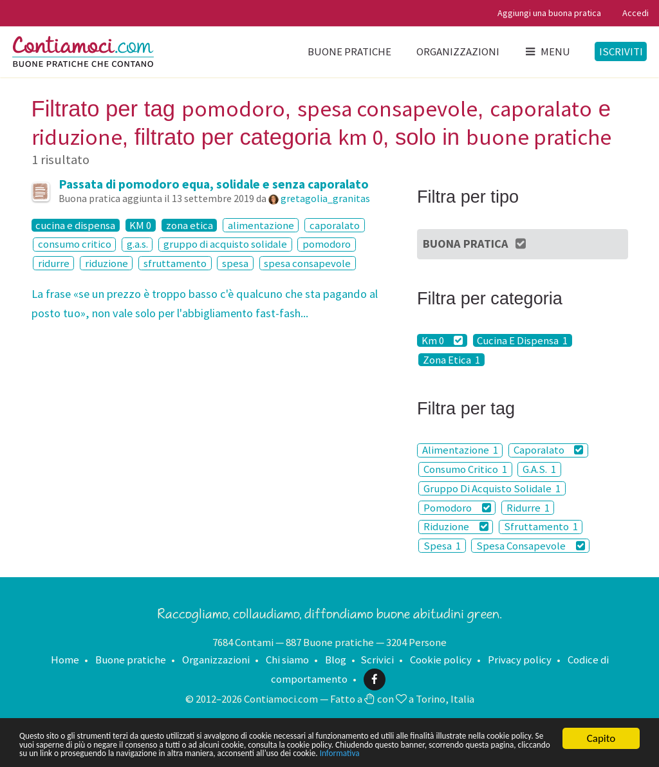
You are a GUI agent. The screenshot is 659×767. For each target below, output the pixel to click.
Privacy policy (520, 659)
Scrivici (377, 659)
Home (65, 659)
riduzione (106, 263)
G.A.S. (539, 469)
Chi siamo (287, 659)
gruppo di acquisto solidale (225, 244)
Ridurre (528, 508)
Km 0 (442, 340)
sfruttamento (175, 263)
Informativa (126, 752)
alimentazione (261, 225)
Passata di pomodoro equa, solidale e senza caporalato (214, 184)
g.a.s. (137, 244)
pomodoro (326, 244)
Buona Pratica (475, 243)
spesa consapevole (307, 263)
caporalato (335, 225)
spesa (235, 263)
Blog (335, 659)
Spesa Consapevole (530, 546)
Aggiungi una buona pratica (549, 13)
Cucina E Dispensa (522, 340)
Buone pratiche (349, 51)
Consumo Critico (465, 469)
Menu (547, 51)
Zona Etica (451, 359)
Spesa (442, 546)
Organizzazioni (457, 51)
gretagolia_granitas (325, 198)
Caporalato (549, 450)
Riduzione (455, 527)
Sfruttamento (541, 527)
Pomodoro (457, 508)
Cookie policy (441, 659)
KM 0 (140, 225)
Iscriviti (621, 51)
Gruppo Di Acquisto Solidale (492, 488)
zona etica (189, 225)
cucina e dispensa (75, 225)
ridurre (54, 263)
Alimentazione (460, 450)
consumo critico (74, 244)
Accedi (635, 13)
